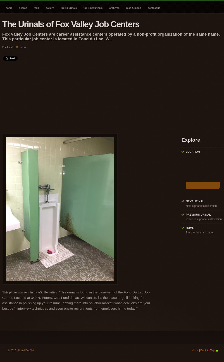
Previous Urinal (198, 214)
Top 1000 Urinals (92, 8)
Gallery (50, 8)
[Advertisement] (75, 95)
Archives (114, 8)
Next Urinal (195, 201)
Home (9, 8)
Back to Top (207, 350)
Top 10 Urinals (69, 8)
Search (23, 8)
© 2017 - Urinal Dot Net (21, 350)
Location (193, 151)
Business (21, 47)
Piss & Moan (133, 8)
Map (36, 8)
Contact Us (154, 8)
